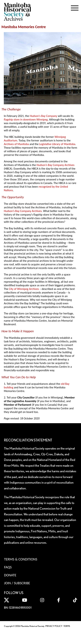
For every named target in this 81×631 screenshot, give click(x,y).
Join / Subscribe (17, 583)
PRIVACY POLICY (53, 626)
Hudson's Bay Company (43, 116)
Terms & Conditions (20, 559)
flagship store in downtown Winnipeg (26, 119)
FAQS (8, 567)
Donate (10, 575)
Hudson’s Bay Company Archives (55, 165)
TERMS (66, 626)
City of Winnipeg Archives (24, 289)
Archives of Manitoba (16, 144)
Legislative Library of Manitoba (57, 144)
